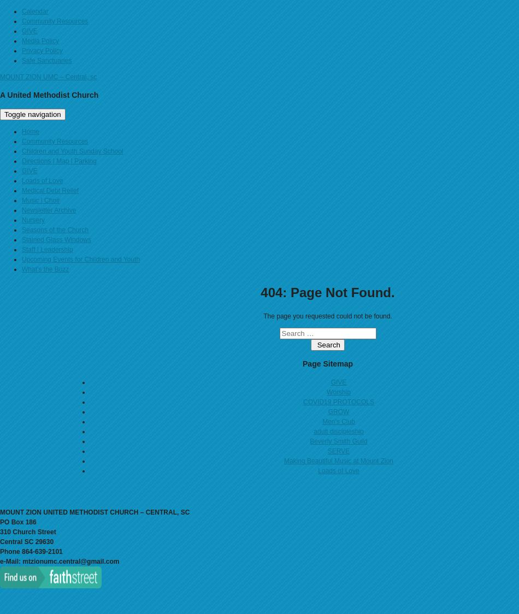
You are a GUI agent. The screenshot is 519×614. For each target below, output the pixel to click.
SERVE (339, 451)
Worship (339, 392)
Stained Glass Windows (56, 240)
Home (30, 131)
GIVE (30, 31)
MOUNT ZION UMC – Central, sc (48, 77)
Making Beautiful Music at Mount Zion (338, 461)
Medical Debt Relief (50, 190)
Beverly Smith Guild (338, 441)
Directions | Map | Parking (59, 161)
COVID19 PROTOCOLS (338, 402)
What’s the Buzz (45, 269)
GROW (339, 412)
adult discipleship (338, 431)
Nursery (33, 220)
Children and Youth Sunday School (72, 151)
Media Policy (40, 41)
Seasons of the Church (55, 230)
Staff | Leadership (47, 249)
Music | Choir (41, 200)
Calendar (35, 11)
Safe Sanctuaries (47, 60)
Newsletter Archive (49, 210)
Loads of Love (42, 181)
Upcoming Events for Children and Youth (81, 259)
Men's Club (338, 422)
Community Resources (55, 21)
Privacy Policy (42, 51)
